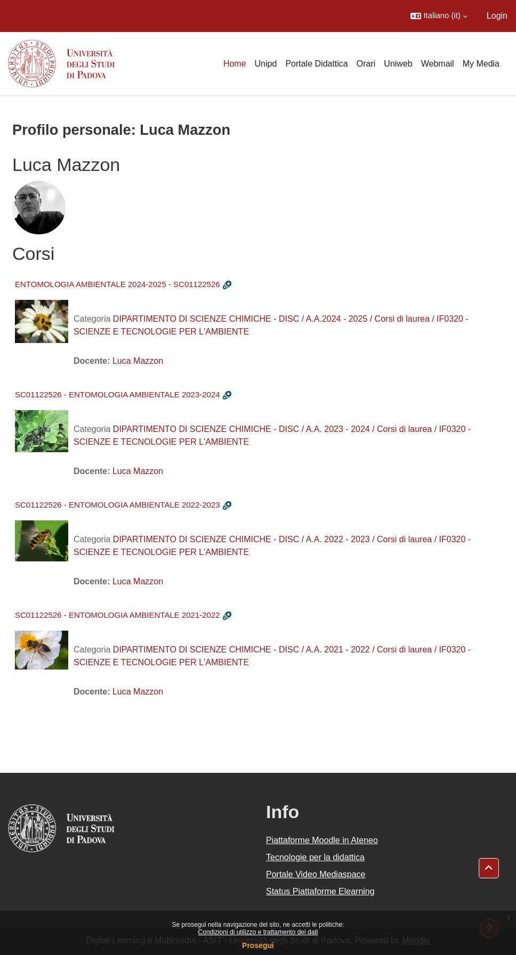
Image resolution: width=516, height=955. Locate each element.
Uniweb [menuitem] (398, 63)
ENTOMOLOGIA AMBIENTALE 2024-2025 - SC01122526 (117, 284)
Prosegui (258, 945)
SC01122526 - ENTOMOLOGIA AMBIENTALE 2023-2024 (117, 394)
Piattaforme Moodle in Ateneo (322, 840)
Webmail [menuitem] (437, 63)
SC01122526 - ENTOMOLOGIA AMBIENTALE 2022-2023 (117, 504)
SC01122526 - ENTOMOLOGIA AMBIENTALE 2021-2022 (117, 614)
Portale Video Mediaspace (316, 874)
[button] (438, 16)
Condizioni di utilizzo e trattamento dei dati (258, 932)
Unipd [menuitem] (266, 63)
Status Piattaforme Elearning (320, 891)
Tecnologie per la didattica (315, 857)
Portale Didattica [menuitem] (316, 63)
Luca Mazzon (137, 360)
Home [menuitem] (234, 63)
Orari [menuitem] (366, 63)
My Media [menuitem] (481, 63)
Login (497, 15)
